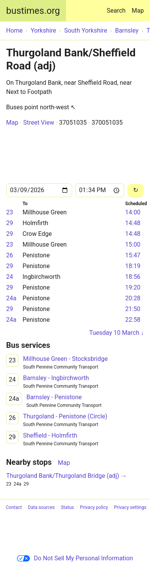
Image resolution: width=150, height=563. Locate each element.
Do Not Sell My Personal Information (75, 558)
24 (9, 276)
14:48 (132, 223)
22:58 (132, 319)
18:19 (132, 266)
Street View (38, 122)
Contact (14, 507)
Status (67, 507)
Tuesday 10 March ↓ (116, 332)
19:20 (132, 287)
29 (9, 223)
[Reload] (135, 190)
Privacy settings (130, 507)
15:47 (132, 255)
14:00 (132, 212)
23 (9, 212)
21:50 (132, 309)
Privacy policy (94, 507)
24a (11, 298)
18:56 (132, 276)
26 (9, 255)
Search (118, 7)
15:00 (132, 244)
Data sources (41, 507)
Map (138, 10)
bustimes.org (33, 10)
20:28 (132, 298)
